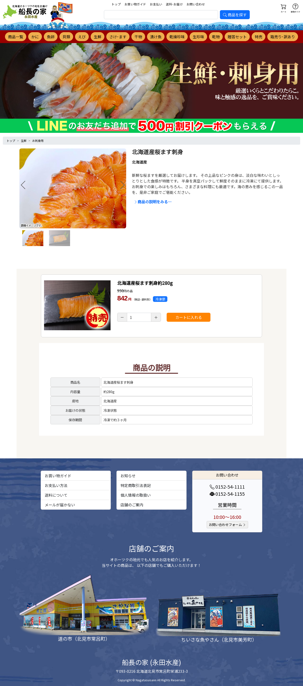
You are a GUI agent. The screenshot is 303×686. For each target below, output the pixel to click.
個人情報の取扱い (135, 495)
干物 (138, 36)
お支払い (156, 4)
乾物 (216, 36)
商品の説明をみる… (153, 201)
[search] (161, 14)
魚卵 (50, 36)
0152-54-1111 (227, 486)
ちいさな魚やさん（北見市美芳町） (219, 639)
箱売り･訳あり (282, 36)
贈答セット (237, 36)
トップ (116, 4)
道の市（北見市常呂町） (84, 638)
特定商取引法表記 (135, 485)
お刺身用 (38, 141)
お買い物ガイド (135, 4)
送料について (56, 495)
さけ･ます (117, 36)
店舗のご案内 (131, 505)
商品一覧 (15, 36)
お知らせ (128, 475)
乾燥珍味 (177, 36)
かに (35, 36)
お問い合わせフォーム (227, 524)
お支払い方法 (56, 485)
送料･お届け (174, 4)
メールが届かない (60, 505)
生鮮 (97, 36)
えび (82, 36)
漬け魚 (155, 36)
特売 (258, 36)
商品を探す (235, 14)
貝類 (66, 36)
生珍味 (198, 36)
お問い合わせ (196, 4)
